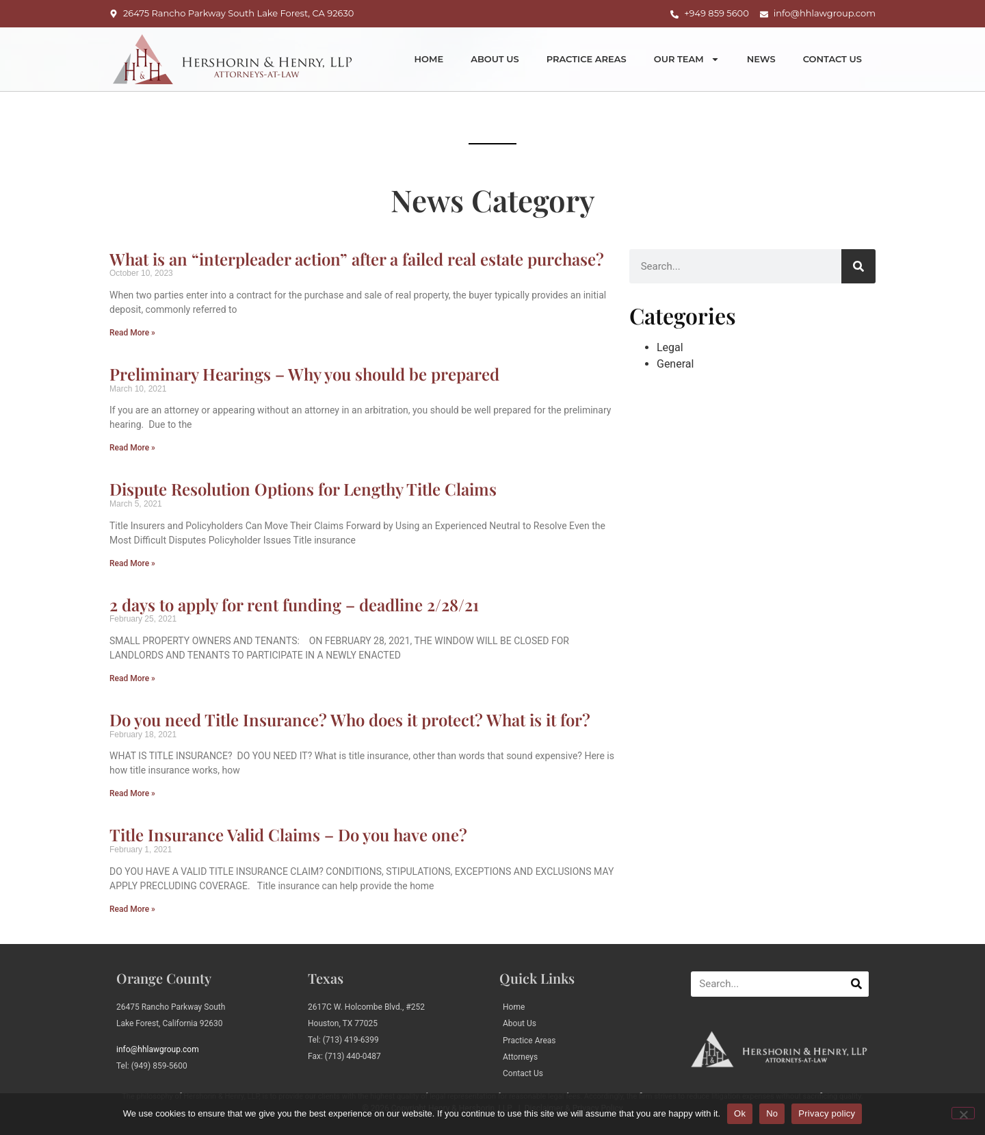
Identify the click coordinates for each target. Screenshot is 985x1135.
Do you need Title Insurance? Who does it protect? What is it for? (349, 719)
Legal (670, 347)
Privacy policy (826, 1113)
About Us (495, 58)
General (675, 363)
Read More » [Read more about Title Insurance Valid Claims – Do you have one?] (132, 909)
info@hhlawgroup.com (157, 1049)
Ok (740, 1113)
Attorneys (520, 1057)
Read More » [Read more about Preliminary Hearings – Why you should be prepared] (132, 447)
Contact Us (832, 58)
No (772, 1113)
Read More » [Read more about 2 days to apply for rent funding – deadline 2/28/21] (132, 678)
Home (429, 58)
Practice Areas (587, 58)
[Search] (858, 266)
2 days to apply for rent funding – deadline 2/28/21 (294, 604)
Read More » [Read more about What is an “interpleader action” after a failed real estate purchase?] (132, 332)
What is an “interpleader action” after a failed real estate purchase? (356, 259)
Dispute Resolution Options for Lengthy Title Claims (303, 489)
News (761, 58)
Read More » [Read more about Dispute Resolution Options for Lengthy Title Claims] (132, 563)
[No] (963, 1113)
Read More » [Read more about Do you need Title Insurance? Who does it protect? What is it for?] (132, 793)
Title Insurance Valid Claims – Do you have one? (288, 834)
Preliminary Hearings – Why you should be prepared (304, 374)
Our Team (687, 59)
